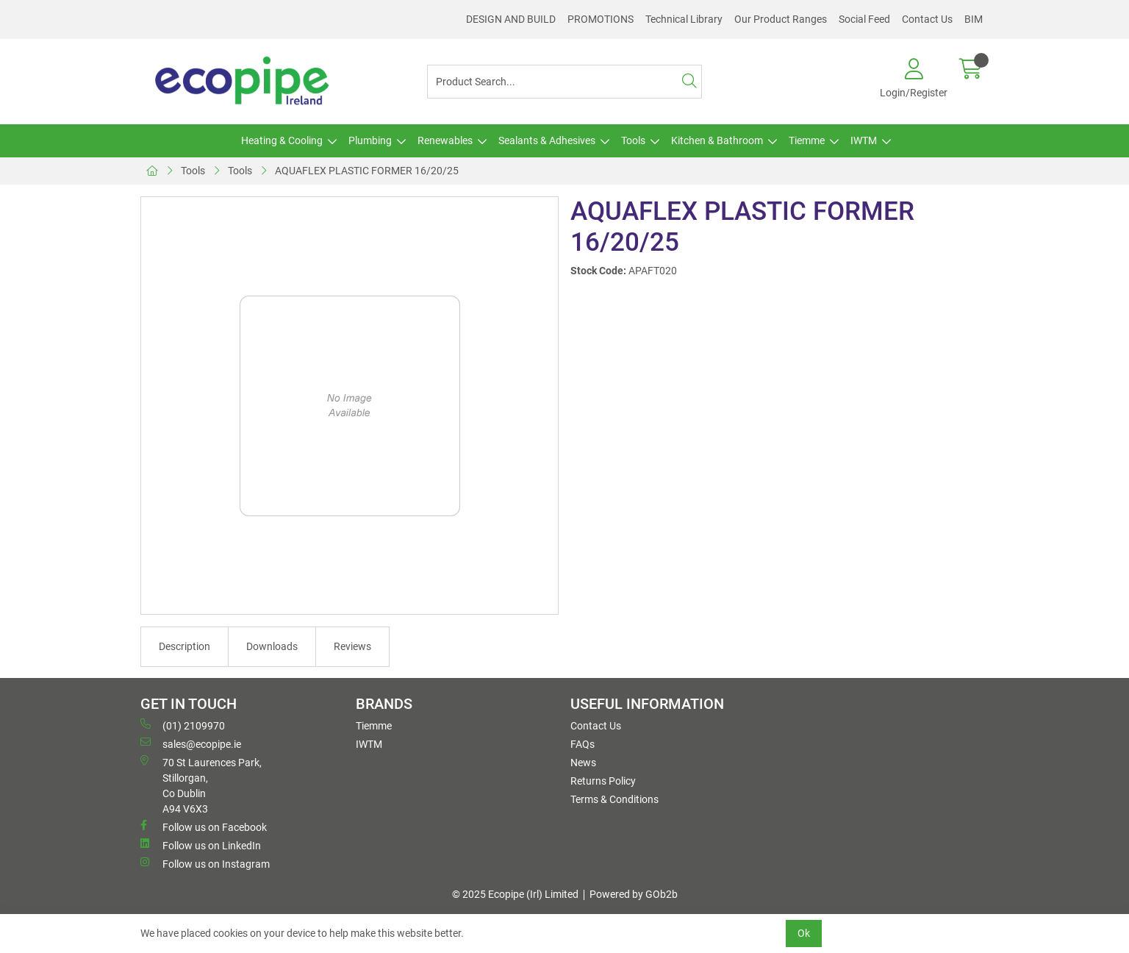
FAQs (582, 744)
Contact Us (927, 19)
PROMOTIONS (600, 19)
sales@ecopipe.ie (190, 743)
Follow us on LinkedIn (200, 845)
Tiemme (807, 140)
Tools (633, 140)
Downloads (272, 646)
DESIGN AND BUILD (511, 19)
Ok (804, 933)
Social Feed (864, 19)
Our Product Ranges (780, 19)
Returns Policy (603, 781)
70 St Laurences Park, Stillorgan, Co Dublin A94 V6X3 (201, 785)
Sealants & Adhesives (546, 140)
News (583, 762)
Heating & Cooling (282, 140)
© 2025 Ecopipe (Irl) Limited (515, 894)
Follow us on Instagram (205, 863)
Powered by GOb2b (633, 894)
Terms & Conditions (614, 799)
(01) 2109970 (182, 725)
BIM (973, 19)
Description (184, 646)
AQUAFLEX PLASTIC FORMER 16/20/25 (367, 170)
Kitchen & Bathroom (717, 140)
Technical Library (684, 19)
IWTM (863, 140)
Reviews (352, 646)
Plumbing (370, 140)
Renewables (445, 140)
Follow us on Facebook (203, 826)
